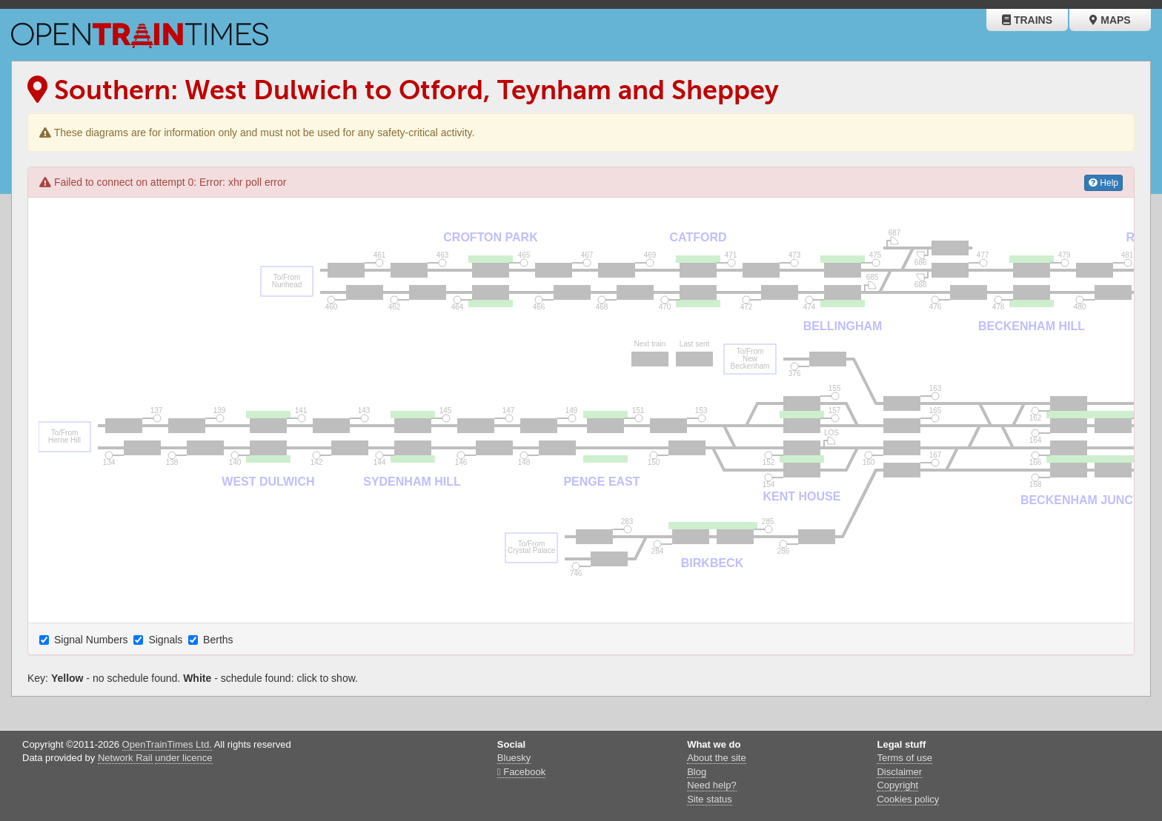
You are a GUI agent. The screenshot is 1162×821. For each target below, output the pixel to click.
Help (1103, 183)
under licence (183, 757)
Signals (159, 640)
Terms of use (904, 757)
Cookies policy (908, 799)
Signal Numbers (85, 640)
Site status (709, 799)
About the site (716, 757)
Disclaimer (899, 771)
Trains (1027, 20)
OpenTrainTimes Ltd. (167, 744)
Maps (1109, 20)
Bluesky (514, 757)
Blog (696, 771)
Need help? (712, 785)
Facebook (521, 771)
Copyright (897, 785)
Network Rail (125, 757)
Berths (212, 640)
